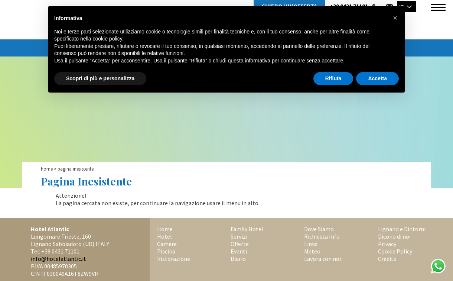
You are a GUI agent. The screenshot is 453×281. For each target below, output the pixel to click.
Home (47, 169)
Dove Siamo (319, 229)
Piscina (166, 251)
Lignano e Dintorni (402, 229)
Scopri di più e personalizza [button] (100, 78)
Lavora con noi (322, 258)
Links (310, 244)
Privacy (387, 244)
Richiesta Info (322, 236)
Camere (167, 244)
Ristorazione (173, 258)
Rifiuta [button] (333, 78)
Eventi (239, 251)
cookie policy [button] (107, 39)
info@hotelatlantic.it (58, 258)
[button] (395, 18)
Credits (387, 258)
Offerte (240, 244)
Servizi (239, 236)
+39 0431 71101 (60, 251)
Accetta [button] (377, 78)
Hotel (164, 236)
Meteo (312, 251)
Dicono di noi (394, 236)
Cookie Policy (395, 251)
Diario (238, 258)
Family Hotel (247, 229)
